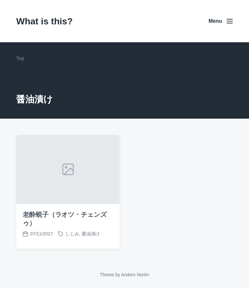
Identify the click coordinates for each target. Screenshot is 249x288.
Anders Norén (135, 274)
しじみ (72, 233)
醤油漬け (91, 233)
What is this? (44, 21)
